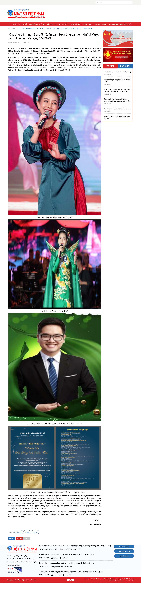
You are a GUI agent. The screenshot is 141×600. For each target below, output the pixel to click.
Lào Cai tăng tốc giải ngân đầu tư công (117, 72)
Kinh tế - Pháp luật (62, 24)
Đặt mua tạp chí (124, 546)
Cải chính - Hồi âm (126, 24)
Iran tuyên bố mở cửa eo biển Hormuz (117, 109)
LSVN (27, 532)
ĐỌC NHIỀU (125, 66)
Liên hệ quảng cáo (124, 551)
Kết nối (13, 28)
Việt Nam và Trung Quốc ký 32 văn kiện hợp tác (117, 117)
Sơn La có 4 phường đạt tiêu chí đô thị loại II (117, 81)
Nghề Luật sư (34, 24)
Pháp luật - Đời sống (46, 24)
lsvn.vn (19, 532)
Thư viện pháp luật (101, 24)
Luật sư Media (114, 24)
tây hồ (35, 532)
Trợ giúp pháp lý (88, 24)
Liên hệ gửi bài (124, 556)
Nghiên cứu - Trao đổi (20, 24)
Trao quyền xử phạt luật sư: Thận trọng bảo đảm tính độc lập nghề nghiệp (117, 90)
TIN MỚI (110, 66)
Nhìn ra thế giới (75, 24)
